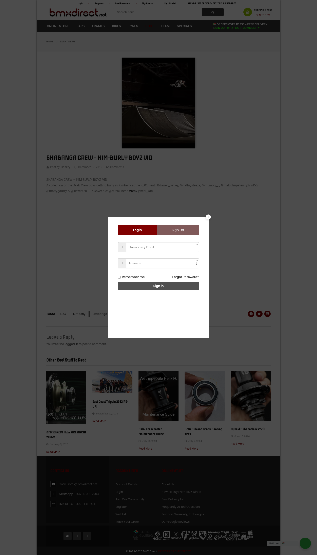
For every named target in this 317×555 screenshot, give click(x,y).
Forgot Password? (185, 277)
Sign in (158, 286)
